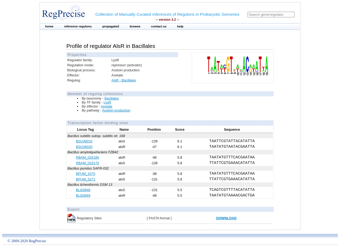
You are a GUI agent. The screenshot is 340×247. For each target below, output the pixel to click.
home (49, 26)
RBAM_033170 (87, 163)
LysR (107, 102)
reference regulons (78, 26)
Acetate (106, 106)
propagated (110, 26)
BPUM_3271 (85, 179)
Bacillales (111, 98)
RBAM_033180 (87, 157)
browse (135, 26)
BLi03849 (83, 195)
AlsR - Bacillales (124, 80)
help (180, 26)
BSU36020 (84, 147)
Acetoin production (116, 110)
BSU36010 (84, 141)
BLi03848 (83, 190)
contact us (159, 26)
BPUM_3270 (85, 174)
